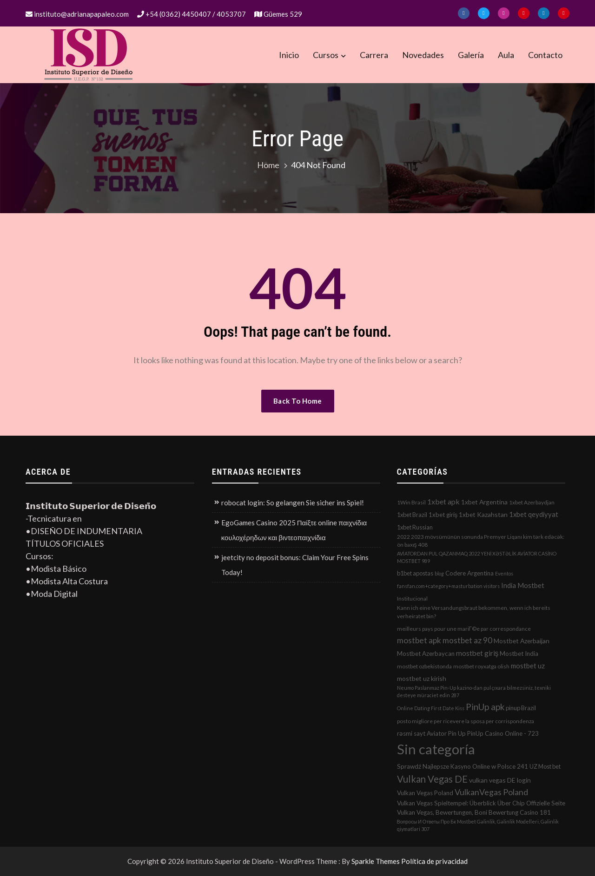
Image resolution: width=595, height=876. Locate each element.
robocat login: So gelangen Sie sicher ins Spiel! (292, 502)
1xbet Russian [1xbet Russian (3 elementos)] (415, 527)
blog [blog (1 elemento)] (439, 573)
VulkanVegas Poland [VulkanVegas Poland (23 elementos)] (491, 792)
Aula (506, 55)
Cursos (325, 55)
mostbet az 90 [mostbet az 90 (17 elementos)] (467, 640)
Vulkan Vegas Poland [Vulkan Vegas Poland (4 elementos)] (425, 793)
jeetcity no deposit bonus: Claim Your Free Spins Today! (295, 564)
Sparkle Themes (375, 861)
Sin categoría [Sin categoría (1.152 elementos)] (436, 749)
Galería (471, 55)
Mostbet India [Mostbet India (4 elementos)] (519, 653)
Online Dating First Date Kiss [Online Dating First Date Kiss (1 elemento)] (430, 708)
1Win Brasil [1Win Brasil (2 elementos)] (411, 502)
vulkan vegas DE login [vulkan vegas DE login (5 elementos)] (500, 780)
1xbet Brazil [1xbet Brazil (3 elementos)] (412, 514)
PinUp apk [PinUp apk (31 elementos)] (485, 706)
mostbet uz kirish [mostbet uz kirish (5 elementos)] (421, 678)
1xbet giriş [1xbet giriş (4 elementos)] (443, 514)
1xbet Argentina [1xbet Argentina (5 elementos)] (484, 502)
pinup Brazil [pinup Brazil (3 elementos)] (521, 708)
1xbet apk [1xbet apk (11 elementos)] (443, 501)
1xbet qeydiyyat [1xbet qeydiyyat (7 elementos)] (533, 514)
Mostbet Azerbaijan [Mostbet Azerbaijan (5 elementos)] (521, 641)
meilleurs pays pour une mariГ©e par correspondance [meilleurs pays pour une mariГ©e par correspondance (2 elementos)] (464, 628)
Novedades (423, 55)
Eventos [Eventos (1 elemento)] (504, 573)
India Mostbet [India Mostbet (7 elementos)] (522, 585)
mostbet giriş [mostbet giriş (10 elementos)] (477, 653)
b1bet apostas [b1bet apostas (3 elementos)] (415, 573)
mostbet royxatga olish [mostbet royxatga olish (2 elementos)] (481, 666)
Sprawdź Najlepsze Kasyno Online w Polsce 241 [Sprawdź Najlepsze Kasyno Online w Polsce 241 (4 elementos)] (462, 766)
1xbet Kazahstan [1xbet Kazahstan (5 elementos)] (483, 514)
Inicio (289, 55)
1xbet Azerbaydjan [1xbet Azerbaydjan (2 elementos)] (532, 502)
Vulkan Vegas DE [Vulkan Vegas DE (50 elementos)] (432, 778)
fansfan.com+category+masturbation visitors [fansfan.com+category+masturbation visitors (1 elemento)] (448, 586)
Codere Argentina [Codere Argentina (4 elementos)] (469, 573)
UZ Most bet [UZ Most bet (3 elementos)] (545, 766)
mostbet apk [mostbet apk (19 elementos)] (419, 640)
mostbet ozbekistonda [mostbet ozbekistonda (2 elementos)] (424, 666)
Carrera (374, 55)
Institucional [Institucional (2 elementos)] (412, 598)
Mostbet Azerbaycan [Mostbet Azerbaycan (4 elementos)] (426, 653)
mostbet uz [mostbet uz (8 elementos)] (528, 665)
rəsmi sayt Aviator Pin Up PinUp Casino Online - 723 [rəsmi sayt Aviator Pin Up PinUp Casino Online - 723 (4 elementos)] (468, 733)
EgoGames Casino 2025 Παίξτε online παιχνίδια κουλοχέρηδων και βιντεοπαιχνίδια (294, 530)
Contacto (545, 55)
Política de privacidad (434, 861)
